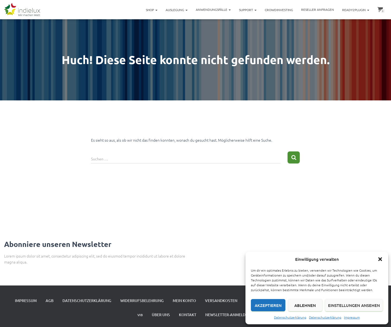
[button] (380, 259)
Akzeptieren (268, 305)
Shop (151, 10)
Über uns (161, 314)
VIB (140, 315)
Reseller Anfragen (317, 9)
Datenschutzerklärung (290, 317)
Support (248, 10)
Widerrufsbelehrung (142, 300)
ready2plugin (355, 10)
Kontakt (187, 314)
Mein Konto (184, 300)
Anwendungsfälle (213, 9)
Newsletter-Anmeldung (229, 314)
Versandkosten (221, 300)
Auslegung (177, 10)
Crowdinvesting (279, 10)
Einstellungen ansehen (354, 305)
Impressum (352, 317)
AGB (49, 300)
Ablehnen (305, 305)
